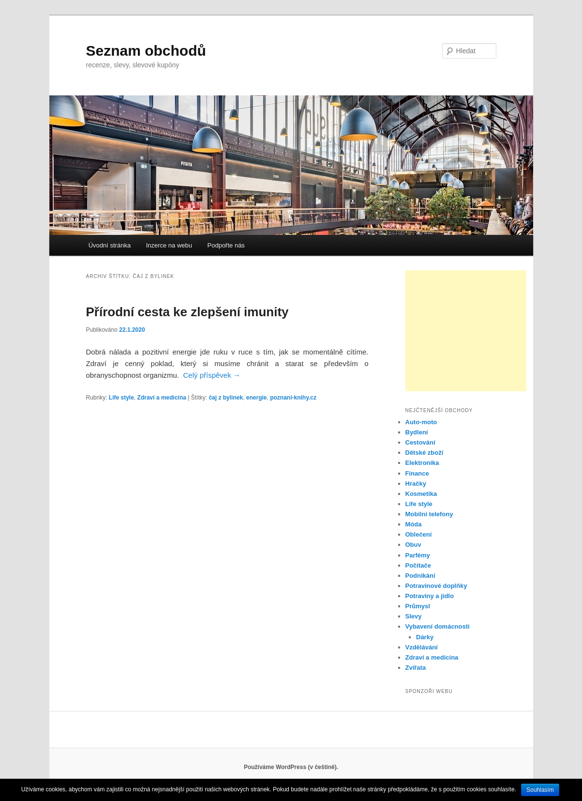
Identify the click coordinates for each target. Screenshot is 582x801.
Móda (413, 524)
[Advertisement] (465, 330)
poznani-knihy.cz (293, 397)
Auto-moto (421, 422)
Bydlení (416, 432)
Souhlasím (540, 789)
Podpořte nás (226, 245)
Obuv (413, 544)
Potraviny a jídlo (429, 596)
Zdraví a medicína (161, 397)
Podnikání (420, 575)
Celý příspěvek (211, 375)
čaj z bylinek (226, 397)
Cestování (420, 442)
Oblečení (418, 534)
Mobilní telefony (429, 514)
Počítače (418, 565)
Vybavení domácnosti (437, 626)
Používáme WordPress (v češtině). (291, 767)
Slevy (413, 616)
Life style (121, 397)
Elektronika (422, 462)
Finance (417, 473)
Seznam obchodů (146, 51)
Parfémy (417, 555)
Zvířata (415, 667)
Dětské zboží (424, 452)
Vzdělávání (421, 647)
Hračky (415, 483)
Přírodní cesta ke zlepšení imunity (187, 312)
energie (256, 397)
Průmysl (417, 606)
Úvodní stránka (110, 245)
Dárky (424, 637)
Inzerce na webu (169, 245)
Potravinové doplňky (436, 585)
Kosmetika (421, 493)
